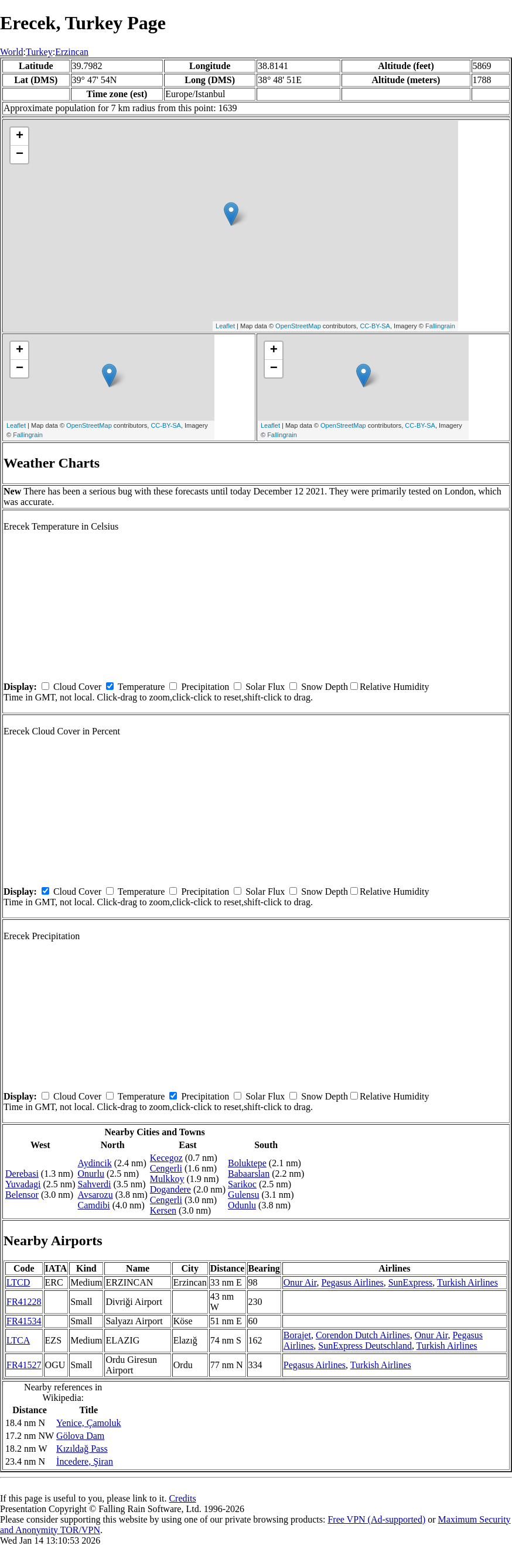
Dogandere (170, 1189)
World (11, 52)
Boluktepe (247, 1163)
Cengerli (166, 1168)
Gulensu (243, 1195)
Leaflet (225, 325)
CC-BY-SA (375, 325)
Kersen (163, 1210)
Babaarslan (248, 1174)
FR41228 (24, 1302)
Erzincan (71, 52)
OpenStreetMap (298, 325)
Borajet (297, 1335)
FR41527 (24, 1365)
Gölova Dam (80, 1436)
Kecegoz (166, 1158)
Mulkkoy (167, 1179)
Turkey (39, 52)
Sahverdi (94, 1184)
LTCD (18, 1282)
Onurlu (91, 1174)
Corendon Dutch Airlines (363, 1335)
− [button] (19, 154)
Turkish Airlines (467, 1282)
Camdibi (94, 1205)
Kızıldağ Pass (82, 1449)
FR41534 (24, 1321)
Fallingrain (440, 325)
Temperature (141, 687)
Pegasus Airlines (353, 1282)
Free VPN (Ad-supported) (376, 1519)
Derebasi (22, 1174)
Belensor (22, 1195)
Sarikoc (242, 1184)
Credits (182, 1498)
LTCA (18, 1340)
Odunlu (242, 1205)
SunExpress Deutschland (365, 1346)
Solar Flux (265, 687)
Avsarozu (95, 1195)
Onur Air (300, 1282)
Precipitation (205, 687)
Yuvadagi (22, 1184)
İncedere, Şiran (84, 1461)
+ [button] (19, 136)
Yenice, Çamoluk (88, 1423)
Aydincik (95, 1163)
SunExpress (410, 1282)
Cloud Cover (77, 687)
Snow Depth (324, 687)
